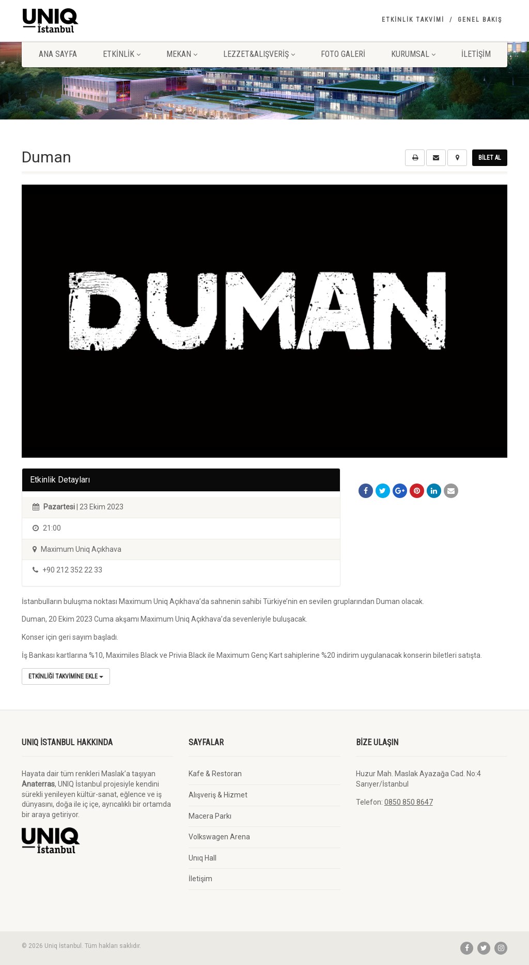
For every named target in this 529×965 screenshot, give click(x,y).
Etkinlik (122, 54)
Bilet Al (489, 157)
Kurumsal (413, 54)
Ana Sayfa (58, 54)
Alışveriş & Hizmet (218, 795)
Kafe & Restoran (215, 774)
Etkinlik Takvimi (413, 19)
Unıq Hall (202, 858)
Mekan (181, 54)
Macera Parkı (210, 816)
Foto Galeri (343, 54)
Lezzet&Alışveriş (259, 54)
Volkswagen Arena (219, 837)
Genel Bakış (480, 19)
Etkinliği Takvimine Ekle (65, 676)
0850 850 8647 (408, 802)
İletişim (476, 54)
